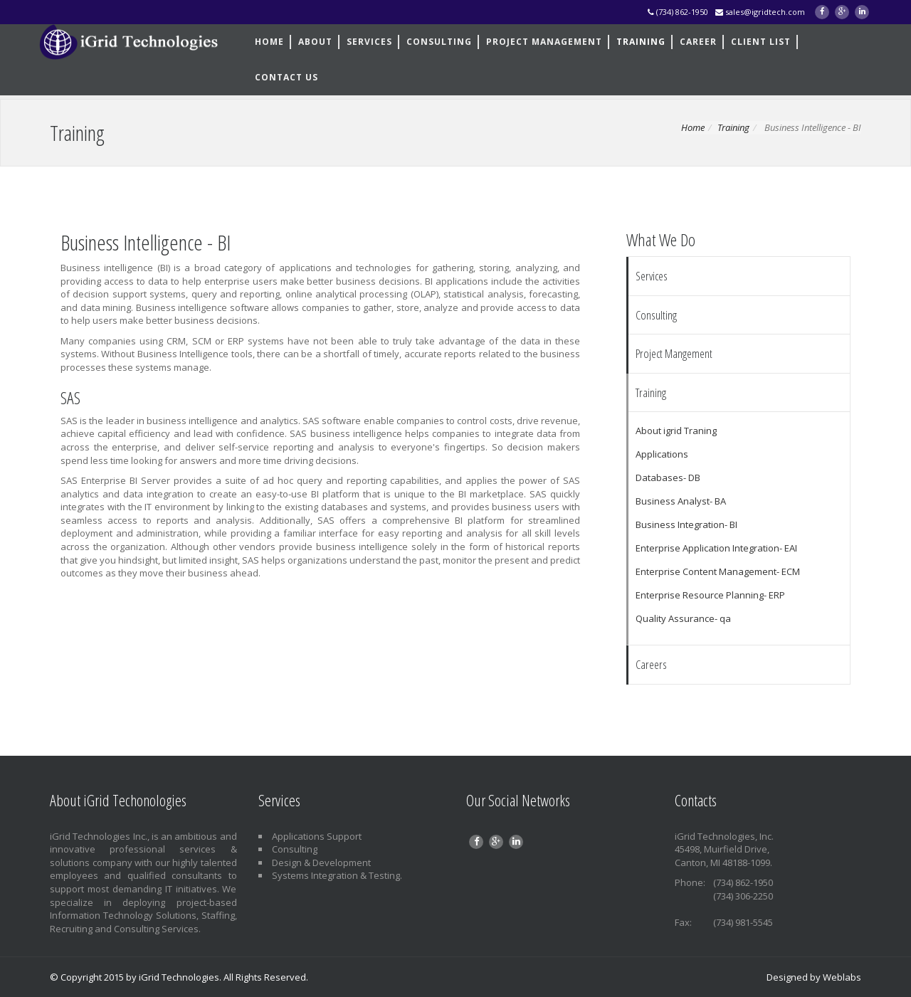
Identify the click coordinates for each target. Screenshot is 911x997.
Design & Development (321, 862)
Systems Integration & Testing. (337, 875)
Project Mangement (674, 353)
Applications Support (317, 836)
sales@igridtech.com (760, 11)
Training (733, 127)
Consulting (294, 849)
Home (693, 127)
